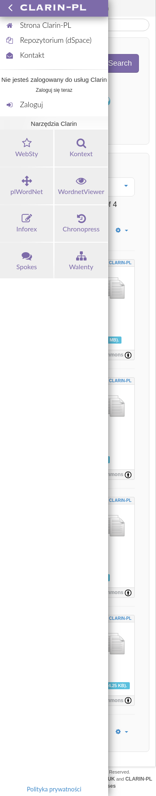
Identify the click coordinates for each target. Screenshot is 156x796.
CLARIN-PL (120, 262)
